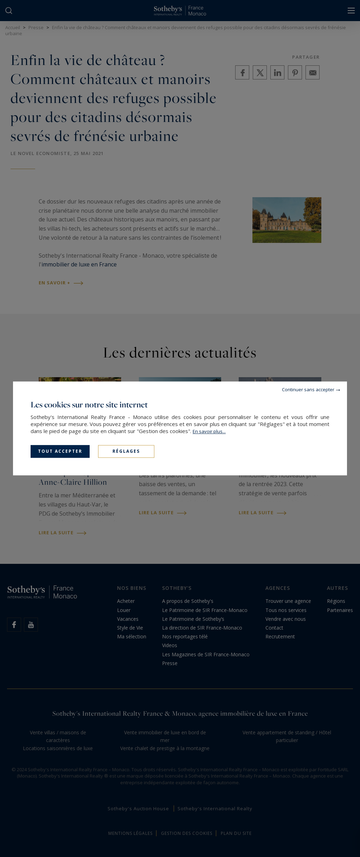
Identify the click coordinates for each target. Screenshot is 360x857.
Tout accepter (60, 451)
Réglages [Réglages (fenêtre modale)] (126, 451)
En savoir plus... (209, 431)
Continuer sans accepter (308, 389)
